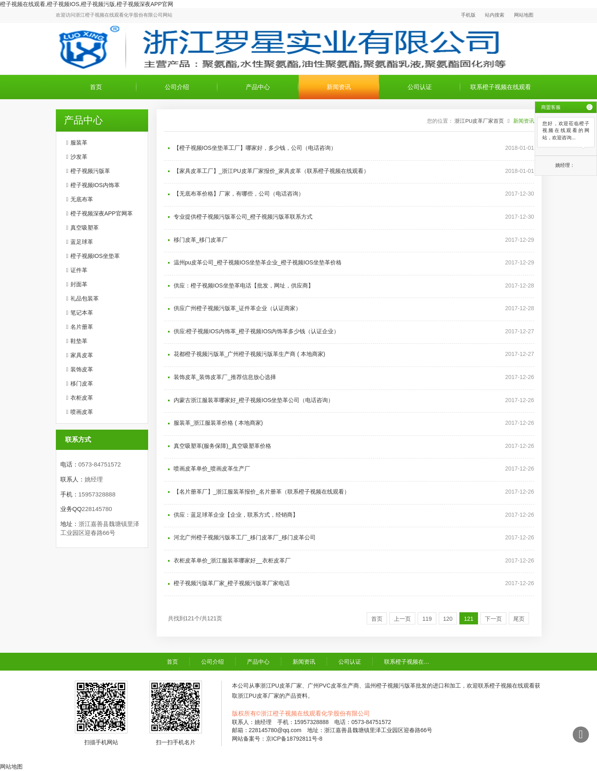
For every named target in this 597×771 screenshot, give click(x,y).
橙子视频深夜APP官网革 (101, 213)
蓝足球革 (81, 242)
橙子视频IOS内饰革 (95, 185)
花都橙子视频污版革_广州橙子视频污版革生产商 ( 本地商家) (249, 354)
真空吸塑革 (84, 227)
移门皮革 (81, 383)
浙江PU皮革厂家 (281, 685)
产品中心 (258, 86)
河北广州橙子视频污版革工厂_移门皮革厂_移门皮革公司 (245, 537)
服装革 (78, 142)
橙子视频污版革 (90, 171)
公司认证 (420, 86)
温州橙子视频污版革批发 (396, 685)
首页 (96, 86)
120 (448, 619)
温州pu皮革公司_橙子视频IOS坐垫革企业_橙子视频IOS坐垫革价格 (258, 262)
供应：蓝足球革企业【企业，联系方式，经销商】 (236, 514)
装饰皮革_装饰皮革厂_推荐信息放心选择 (225, 377)
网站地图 (523, 15)
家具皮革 (81, 355)
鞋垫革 (78, 341)
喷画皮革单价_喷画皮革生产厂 (212, 468)
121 (468, 619)
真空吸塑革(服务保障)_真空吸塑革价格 (222, 446)
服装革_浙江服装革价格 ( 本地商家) (218, 423)
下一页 (493, 619)
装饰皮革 (81, 369)
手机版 (468, 15)
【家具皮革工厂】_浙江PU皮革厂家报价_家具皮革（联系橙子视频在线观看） (271, 171)
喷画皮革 (81, 412)
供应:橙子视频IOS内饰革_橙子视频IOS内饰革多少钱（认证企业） (257, 331)
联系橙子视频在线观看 (500, 86)
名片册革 (81, 327)
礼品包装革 (84, 298)
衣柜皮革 (81, 397)
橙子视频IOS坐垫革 (95, 256)
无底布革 (81, 199)
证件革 (78, 270)
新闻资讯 (339, 86)
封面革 (78, 284)
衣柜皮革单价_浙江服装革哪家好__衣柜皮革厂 (232, 560)
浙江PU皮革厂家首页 (479, 121)
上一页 (402, 619)
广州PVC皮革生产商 (333, 685)
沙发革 (78, 156)
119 (426, 619)
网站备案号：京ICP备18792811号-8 (277, 738)
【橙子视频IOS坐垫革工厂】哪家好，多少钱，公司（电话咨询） (255, 148)
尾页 (519, 619)
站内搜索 (494, 15)
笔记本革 (81, 312)
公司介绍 (177, 86)
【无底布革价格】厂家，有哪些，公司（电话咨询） (239, 193)
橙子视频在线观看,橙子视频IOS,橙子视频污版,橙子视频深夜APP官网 (86, 4)
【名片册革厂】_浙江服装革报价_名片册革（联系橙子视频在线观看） (262, 491)
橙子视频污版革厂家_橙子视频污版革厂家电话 (232, 583)
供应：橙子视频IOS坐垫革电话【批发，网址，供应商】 (244, 285)
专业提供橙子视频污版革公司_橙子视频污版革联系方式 (243, 216)
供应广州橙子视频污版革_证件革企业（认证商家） (238, 308)
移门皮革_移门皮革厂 (201, 239)
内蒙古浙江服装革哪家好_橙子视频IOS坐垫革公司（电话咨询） (254, 400)
